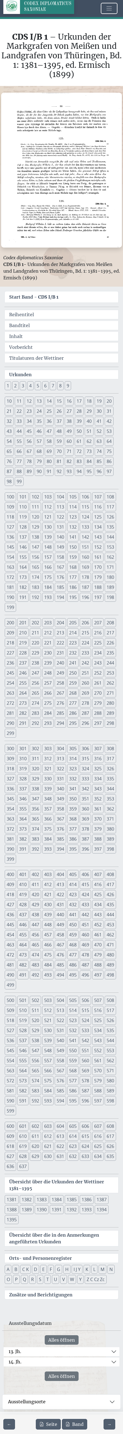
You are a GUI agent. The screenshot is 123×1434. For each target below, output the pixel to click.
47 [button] (49, 431)
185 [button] (60, 587)
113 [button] (60, 507)
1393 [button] (87, 1210)
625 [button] (98, 1146)
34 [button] (29, 421)
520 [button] (35, 1020)
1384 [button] (57, 1199)
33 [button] (19, 421)
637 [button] (23, 1166)
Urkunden (20, 374)
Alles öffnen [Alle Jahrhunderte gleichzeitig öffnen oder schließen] (61, 1340)
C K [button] (25, 1269)
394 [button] (60, 849)
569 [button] (85, 1071)
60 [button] (69, 441)
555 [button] (23, 1060)
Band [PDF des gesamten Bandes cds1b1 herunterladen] (75, 1424)
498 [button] (110, 975)
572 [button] (10, 1081)
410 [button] (23, 884)
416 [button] (98, 884)
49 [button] (69, 431)
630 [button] (48, 1156)
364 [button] (23, 819)
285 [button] (60, 713)
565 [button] (35, 1071)
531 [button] (60, 1030)
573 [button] (23, 1081)
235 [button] (110, 653)
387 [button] (85, 839)
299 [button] (10, 733)
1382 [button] (27, 1199)
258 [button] (60, 683)
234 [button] (98, 653)
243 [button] (98, 663)
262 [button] (110, 683)
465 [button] (35, 945)
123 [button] (73, 517)
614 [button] (73, 1136)
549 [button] (60, 1050)
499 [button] (10, 985)
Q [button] (24, 1279)
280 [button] (110, 703)
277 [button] (73, 703)
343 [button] (98, 789)
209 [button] (10, 633)
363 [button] (10, 819)
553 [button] (110, 1050)
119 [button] (23, 517)
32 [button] (9, 421)
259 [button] (73, 683)
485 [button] (60, 965)
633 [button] (85, 1156)
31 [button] (109, 411)
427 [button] (10, 904)
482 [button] (23, 965)
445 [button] (10, 925)
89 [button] (29, 471)
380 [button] (110, 829)
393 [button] (48, 849)
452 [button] (98, 925)
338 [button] (35, 789)
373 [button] (23, 829)
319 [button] (23, 769)
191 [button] (23, 597)
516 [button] (98, 1010)
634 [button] (98, 1156)
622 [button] (60, 1146)
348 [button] (48, 799)
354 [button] (10, 809)
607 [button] (98, 1126)
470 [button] (98, 945)
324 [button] (85, 769)
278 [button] (85, 703)
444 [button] (110, 915)
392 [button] (35, 849)
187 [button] (85, 587)
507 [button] (98, 1000)
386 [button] (73, 839)
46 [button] (39, 431)
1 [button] (8, 386)
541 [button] (73, 1040)
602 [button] (35, 1126)
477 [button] (73, 955)
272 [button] (10, 703)
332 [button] (73, 779)
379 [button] (98, 829)
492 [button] (35, 975)
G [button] (58, 1269)
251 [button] (85, 673)
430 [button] (48, 904)
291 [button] (23, 723)
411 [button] (35, 884)
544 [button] (110, 1040)
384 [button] (48, 839)
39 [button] (79, 421)
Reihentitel (21, 314)
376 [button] (60, 829)
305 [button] (73, 748)
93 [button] (69, 471)
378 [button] (85, 829)
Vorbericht (21, 347)
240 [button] (60, 663)
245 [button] (10, 673)
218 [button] (10, 643)
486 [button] (73, 965)
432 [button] (73, 904)
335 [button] (110, 779)
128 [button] (23, 527)
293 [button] (48, 723)
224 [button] (85, 643)
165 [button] (35, 567)
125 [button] (98, 517)
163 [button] (10, 567)
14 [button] (49, 401)
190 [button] (10, 597)
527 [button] (10, 1030)
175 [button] (48, 577)
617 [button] (110, 1136)
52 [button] (99, 431)
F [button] (51, 1269)
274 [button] (35, 703)
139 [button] (48, 537)
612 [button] (48, 1136)
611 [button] (35, 1136)
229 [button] (35, 653)
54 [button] (9, 441)
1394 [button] (102, 1210)
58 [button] (49, 441)
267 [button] (60, 693)
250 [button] (73, 673)
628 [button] (23, 1156)
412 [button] (48, 884)
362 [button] (110, 809)
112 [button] (48, 507)
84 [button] (89, 461)
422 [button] (60, 894)
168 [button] (73, 567)
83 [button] (79, 461)
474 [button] (35, 955)
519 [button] (23, 1020)
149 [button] (60, 547)
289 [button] (110, 713)
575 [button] (48, 1081)
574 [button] (35, 1081)
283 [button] (35, 713)
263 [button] (10, 693)
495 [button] (73, 975)
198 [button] (110, 597)
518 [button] (10, 1020)
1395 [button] (12, 1220)
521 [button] (48, 1020)
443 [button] (98, 915)
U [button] (55, 1279)
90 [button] (39, 471)
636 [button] (10, 1166)
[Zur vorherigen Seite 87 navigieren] (9, 1424)
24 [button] (39, 411)
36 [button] (49, 421)
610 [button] (23, 1136)
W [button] (72, 1279)
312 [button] (48, 759)
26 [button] (59, 411)
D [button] (35, 1269)
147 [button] (35, 547)
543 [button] (98, 1040)
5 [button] (38, 386)
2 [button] (15, 386)
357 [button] (48, 809)
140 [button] (60, 537)
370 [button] (98, 819)
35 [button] (39, 421)
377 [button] (73, 829)
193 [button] (48, 597)
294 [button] (60, 723)
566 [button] (48, 1071)
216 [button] (98, 633)
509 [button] (10, 1010)
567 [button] (60, 1071)
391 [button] (23, 849)
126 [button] (110, 517)
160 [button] (85, 557)
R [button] (32, 1279)
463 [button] (10, 945)
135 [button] (110, 527)
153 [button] (110, 547)
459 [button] (73, 935)
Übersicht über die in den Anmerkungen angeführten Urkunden (54, 1238)
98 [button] (9, 481)
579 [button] (98, 1081)
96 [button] (99, 471)
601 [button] (23, 1126)
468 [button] (73, 945)
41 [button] (99, 421)
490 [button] (10, 975)
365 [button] (35, 819)
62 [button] (89, 441)
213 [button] (60, 633)
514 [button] (73, 1010)
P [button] (16, 1279)
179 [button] (98, 577)
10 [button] (9, 401)
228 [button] (23, 653)
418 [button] (10, 894)
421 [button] (48, 894)
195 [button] (73, 597)
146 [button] (23, 547)
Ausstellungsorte (27, 1401)
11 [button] (19, 401)
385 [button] (60, 839)
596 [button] (85, 1101)
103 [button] (48, 497)
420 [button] (35, 894)
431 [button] (60, 904)
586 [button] (73, 1091)
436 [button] (10, 915)
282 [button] (23, 713)
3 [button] (23, 386)
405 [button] (73, 874)
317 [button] (110, 759)
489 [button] (110, 965)
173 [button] (23, 577)
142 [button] (85, 537)
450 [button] (73, 925)
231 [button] (60, 653)
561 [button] (98, 1060)
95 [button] (89, 471)
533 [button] (85, 1030)
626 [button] (110, 1146)
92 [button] (59, 471)
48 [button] (59, 431)
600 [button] (10, 1126)
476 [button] (60, 955)
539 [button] (48, 1040)
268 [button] (73, 693)
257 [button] (48, 683)
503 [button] (48, 1000)
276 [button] (60, 703)
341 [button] (73, 789)
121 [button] (48, 517)
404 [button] (60, 874)
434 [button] (98, 904)
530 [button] (48, 1030)
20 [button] (109, 401)
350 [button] (73, 799)
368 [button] (73, 819)
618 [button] (10, 1146)
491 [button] (23, 975)
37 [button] (59, 421)
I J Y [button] (77, 1269)
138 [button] (35, 537)
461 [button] (98, 935)
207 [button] (98, 623)
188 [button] (98, 587)
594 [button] (60, 1101)
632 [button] (73, 1156)
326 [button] (110, 769)
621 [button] (48, 1146)
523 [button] (73, 1020)
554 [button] (10, 1060)
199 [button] (10, 607)
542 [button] (85, 1040)
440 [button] (60, 915)
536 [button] (10, 1040)
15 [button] (59, 401)
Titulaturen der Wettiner (36, 358)
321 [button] (48, 769)
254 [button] (10, 683)
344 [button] (110, 789)
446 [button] (23, 925)
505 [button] (73, 1000)
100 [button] (10, 497)
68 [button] (39, 451)
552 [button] (98, 1050)
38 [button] (69, 421)
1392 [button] (72, 1210)
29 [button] (89, 411)
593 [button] (48, 1101)
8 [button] (60, 386)
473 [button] (23, 955)
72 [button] (79, 451)
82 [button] (69, 461)
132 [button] (73, 527)
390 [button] (10, 849)
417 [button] (110, 884)
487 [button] (85, 965)
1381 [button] (12, 1199)
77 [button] (19, 461)
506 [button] (85, 1000)
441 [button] (73, 915)
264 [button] (23, 693)
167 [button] (60, 567)
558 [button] (60, 1060)
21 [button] (9, 411)
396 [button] (85, 849)
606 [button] (85, 1126)
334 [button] (98, 779)
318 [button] (10, 769)
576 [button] (60, 1081)
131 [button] (60, 527)
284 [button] (48, 713)
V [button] (63, 1279)
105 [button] (73, 497)
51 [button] (89, 431)
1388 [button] (12, 1210)
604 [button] (60, 1126)
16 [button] (69, 401)
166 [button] (48, 567)
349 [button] (60, 799)
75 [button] (109, 451)
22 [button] (19, 411)
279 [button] (98, 703)
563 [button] (10, 1071)
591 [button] (23, 1101)
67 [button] (29, 451)
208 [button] (110, 623)
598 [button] (110, 1101)
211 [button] (35, 633)
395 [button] (73, 849)
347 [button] (35, 799)
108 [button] (110, 497)
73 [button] (89, 451)
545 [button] (10, 1050)
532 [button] (73, 1030)
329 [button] (35, 779)
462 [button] (110, 935)
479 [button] (98, 955)
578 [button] (85, 1081)
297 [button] (98, 723)
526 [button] (110, 1020)
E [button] (43, 1269)
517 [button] (110, 1010)
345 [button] (10, 799)
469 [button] (85, 945)
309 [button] (10, 759)
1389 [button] (27, 1210)
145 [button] (10, 547)
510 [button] (23, 1010)
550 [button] (73, 1050)
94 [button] (79, 471)
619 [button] (23, 1146)
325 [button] (98, 769)
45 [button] (29, 431)
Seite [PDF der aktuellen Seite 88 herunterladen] (48, 1424)
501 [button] (23, 1000)
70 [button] (59, 451)
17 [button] (79, 401)
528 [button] (23, 1030)
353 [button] (110, 799)
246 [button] (23, 673)
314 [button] (73, 759)
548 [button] (48, 1050)
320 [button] (35, 769)
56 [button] (29, 441)
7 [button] (53, 386)
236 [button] (10, 663)
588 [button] (98, 1091)
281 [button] (10, 713)
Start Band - (34, 297)
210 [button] (23, 633)
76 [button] (9, 461)
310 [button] (23, 759)
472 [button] (10, 955)
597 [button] (98, 1101)
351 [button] (85, 799)
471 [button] (110, 945)
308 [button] (110, 748)
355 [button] (23, 809)
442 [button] (85, 915)
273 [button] (23, 703)
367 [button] (60, 819)
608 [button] (110, 1126)
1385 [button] (72, 1199)
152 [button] (98, 547)
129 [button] (35, 527)
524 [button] (85, 1020)
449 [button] (60, 925)
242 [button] (85, 663)
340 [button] (60, 789)
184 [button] (48, 587)
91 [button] (49, 471)
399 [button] (10, 859)
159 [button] (73, 557)
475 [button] (48, 955)
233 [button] (85, 653)
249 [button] (60, 673)
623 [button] (73, 1146)
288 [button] (98, 713)
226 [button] (110, 643)
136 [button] (10, 537)
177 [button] (73, 577)
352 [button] (98, 799)
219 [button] (23, 643)
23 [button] (29, 411)
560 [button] (85, 1060)
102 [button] (35, 497)
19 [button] (99, 401)
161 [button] (98, 557)
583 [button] (35, 1091)
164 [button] (23, 567)
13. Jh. (15, 1351)
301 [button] (23, 748)
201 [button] (23, 623)
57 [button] (39, 441)
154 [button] (10, 557)
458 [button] (60, 935)
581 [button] (10, 1091)
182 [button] (23, 587)
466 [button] (48, 945)
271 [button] (110, 693)
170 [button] (98, 567)
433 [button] (85, 904)
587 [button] (85, 1091)
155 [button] (23, 557)
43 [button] (9, 431)
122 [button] (60, 517)
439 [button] (48, 915)
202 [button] (35, 623)
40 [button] (89, 421)
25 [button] (49, 411)
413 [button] (60, 884)
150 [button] (73, 547)
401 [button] (23, 874)
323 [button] (73, 769)
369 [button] (85, 819)
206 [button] (85, 623)
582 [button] (23, 1091)
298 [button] (110, 723)
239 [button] (48, 663)
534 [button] (98, 1030)
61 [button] (79, 441)
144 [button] (110, 537)
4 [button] (30, 386)
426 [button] (110, 894)
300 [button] (10, 748)
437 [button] (23, 915)
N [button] (111, 1269)
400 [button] (10, 874)
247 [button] (35, 673)
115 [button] (85, 507)
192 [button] (35, 597)
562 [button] (110, 1060)
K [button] (87, 1269)
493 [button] (48, 975)
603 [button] (48, 1126)
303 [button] (48, 748)
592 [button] (35, 1101)
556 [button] (35, 1060)
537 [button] (23, 1040)
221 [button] (48, 643)
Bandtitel (19, 325)
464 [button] (23, 945)
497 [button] (98, 975)
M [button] (102, 1269)
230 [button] (48, 653)
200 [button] (10, 623)
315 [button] (85, 759)
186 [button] (73, 587)
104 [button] (60, 497)
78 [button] (29, 461)
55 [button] (19, 441)
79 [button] (39, 461)
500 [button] (10, 1000)
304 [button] (60, 748)
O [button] (8, 1279)
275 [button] (48, 703)
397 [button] (98, 849)
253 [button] (110, 673)
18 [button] (89, 401)
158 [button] (60, 557)
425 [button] (98, 894)
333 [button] (85, 779)
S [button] (40, 1279)
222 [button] (60, 643)
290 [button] (10, 723)
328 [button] (23, 779)
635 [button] (110, 1156)
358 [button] (60, 809)
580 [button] (110, 1081)
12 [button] (29, 401)
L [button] (94, 1269)
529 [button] (35, 1030)
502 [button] (35, 1000)
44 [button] (19, 431)
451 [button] (85, 925)
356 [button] (35, 809)
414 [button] (73, 884)
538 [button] (35, 1040)
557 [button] (48, 1060)
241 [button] (73, 663)
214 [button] (73, 633)
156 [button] (35, 557)
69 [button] (49, 451)
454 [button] (10, 935)
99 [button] (19, 481)
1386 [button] (87, 1199)
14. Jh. (15, 1362)
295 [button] (73, 723)
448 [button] (48, 925)
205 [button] (73, 623)
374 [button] (35, 829)
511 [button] (35, 1010)
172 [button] (10, 577)
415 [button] (85, 884)
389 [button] (110, 839)
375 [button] (48, 829)
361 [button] (98, 809)
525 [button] (98, 1020)
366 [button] (48, 819)
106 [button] (85, 497)
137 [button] (23, 537)
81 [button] (59, 461)
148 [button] (48, 547)
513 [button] (60, 1010)
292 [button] (35, 723)
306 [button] (85, 748)
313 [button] (60, 759)
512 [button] (48, 1010)
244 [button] (110, 663)
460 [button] (85, 935)
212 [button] (48, 633)
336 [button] (10, 789)
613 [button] (60, 1136)
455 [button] (23, 935)
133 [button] (85, 527)
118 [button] (10, 517)
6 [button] (45, 386)
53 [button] (109, 431)
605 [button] (73, 1126)
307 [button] (98, 748)
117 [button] (110, 507)
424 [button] (85, 894)
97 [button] (109, 471)
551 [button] (85, 1050)
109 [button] (10, 507)
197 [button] (98, 597)
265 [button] (35, 693)
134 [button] (98, 527)
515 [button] (85, 1010)
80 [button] (49, 461)
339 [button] (48, 789)
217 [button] (110, 633)
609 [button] (10, 1136)
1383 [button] (42, 1199)
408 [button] (110, 874)
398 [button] (110, 849)
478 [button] (85, 955)
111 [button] (35, 507)
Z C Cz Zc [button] (96, 1279)
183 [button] (35, 587)
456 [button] (35, 935)
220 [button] (35, 643)
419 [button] (23, 894)
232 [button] (73, 653)
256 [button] (35, 683)
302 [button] (35, 748)
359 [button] (73, 809)
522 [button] (60, 1020)
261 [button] (98, 683)
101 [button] (23, 497)
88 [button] (19, 471)
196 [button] (85, 597)
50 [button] (79, 431)
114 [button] (73, 507)
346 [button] (23, 799)
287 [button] (85, 713)
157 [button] (48, 557)
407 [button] (98, 874)
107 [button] (98, 497)
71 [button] (69, 451)
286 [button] (73, 713)
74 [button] (99, 451)
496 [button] (85, 975)
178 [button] (85, 577)
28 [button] (79, 411)
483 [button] (35, 965)
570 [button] (98, 1071)
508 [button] (110, 1000)
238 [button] (35, 663)
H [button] (67, 1269)
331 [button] (60, 779)
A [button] (8, 1269)
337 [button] (23, 789)
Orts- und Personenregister (40, 1258)
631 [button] (60, 1156)
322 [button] (60, 769)
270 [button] (98, 693)
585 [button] (60, 1091)
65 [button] (9, 451)
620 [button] (35, 1146)
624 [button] (85, 1146)
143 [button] (98, 537)
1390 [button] (42, 1210)
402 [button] (35, 874)
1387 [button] (102, 1199)
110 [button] (23, 507)
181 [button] (10, 587)
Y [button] (80, 1279)
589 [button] (110, 1091)
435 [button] (110, 904)
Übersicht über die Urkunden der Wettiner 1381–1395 (56, 1185)
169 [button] (85, 567)
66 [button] (19, 451)
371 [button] (110, 819)
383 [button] (35, 839)
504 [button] (60, 1000)
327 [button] (10, 779)
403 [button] (48, 874)
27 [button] (69, 411)
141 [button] (73, 537)
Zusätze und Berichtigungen (40, 1295)
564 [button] (23, 1071)
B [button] (15, 1269)
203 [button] (48, 623)
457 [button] (48, 935)
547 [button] (35, 1050)
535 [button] (110, 1030)
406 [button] (85, 874)
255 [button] (23, 683)
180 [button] (110, 577)
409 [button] (10, 884)
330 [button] (48, 779)
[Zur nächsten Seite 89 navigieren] (109, 1424)
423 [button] (73, 894)
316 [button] (98, 759)
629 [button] (35, 1156)
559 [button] (73, 1060)
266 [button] (48, 693)
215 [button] (85, 633)
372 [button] (10, 829)
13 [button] (39, 401)
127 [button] (10, 527)
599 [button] (10, 1111)
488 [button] (98, 965)
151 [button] (85, 547)
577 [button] (73, 1081)
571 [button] (110, 1071)
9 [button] (68, 386)
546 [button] (23, 1050)
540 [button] (60, 1040)
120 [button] (35, 517)
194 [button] (60, 597)
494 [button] (60, 975)
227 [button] (10, 653)
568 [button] (73, 1071)
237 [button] (23, 663)
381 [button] (10, 839)
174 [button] (35, 577)
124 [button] (85, 517)
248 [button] (48, 673)
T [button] (47, 1279)
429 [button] (35, 904)
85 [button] (99, 461)
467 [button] (60, 945)
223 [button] (73, 643)
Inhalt (16, 336)
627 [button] (10, 1156)
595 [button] (73, 1101)
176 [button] (60, 577)
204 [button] (60, 623)
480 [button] (110, 955)
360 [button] (85, 809)
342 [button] (85, 789)
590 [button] (10, 1101)
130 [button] (48, 527)
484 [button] (48, 965)
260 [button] (85, 683)
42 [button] (109, 421)
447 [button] (35, 925)
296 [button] (85, 723)
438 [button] (35, 915)
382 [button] (23, 839)
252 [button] (98, 673)
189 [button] (110, 587)
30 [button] (99, 411)
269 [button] (85, 693)
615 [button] (85, 1136)
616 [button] (98, 1136)
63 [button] (99, 441)
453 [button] (110, 925)
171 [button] (110, 567)
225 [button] (98, 643)
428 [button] (23, 904)
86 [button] (109, 461)
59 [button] (59, 441)
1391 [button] (57, 1210)
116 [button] (98, 507)
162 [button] (110, 557)
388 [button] (98, 839)
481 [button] (10, 965)
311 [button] (35, 759)
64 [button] (109, 441)
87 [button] (9, 471)
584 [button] (48, 1091)
